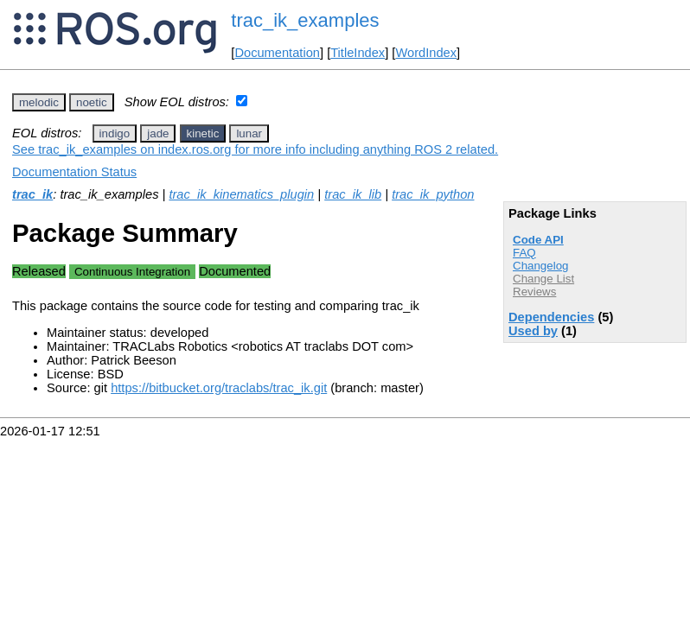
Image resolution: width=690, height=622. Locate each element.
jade (158, 133)
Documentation (277, 53)
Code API (538, 239)
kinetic (203, 133)
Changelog (540, 265)
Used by (533, 331)
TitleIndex (357, 53)
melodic (39, 102)
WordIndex (426, 53)
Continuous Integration (132, 271)
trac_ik (32, 194)
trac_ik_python (433, 194)
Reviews (534, 291)
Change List (543, 278)
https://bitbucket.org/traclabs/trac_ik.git (219, 388)
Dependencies (551, 317)
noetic (91, 102)
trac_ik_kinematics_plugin (241, 194)
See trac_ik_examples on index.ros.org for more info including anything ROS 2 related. (255, 149)
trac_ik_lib (352, 194)
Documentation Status (74, 172)
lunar (249, 133)
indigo (115, 133)
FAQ (524, 252)
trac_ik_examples (305, 20)
